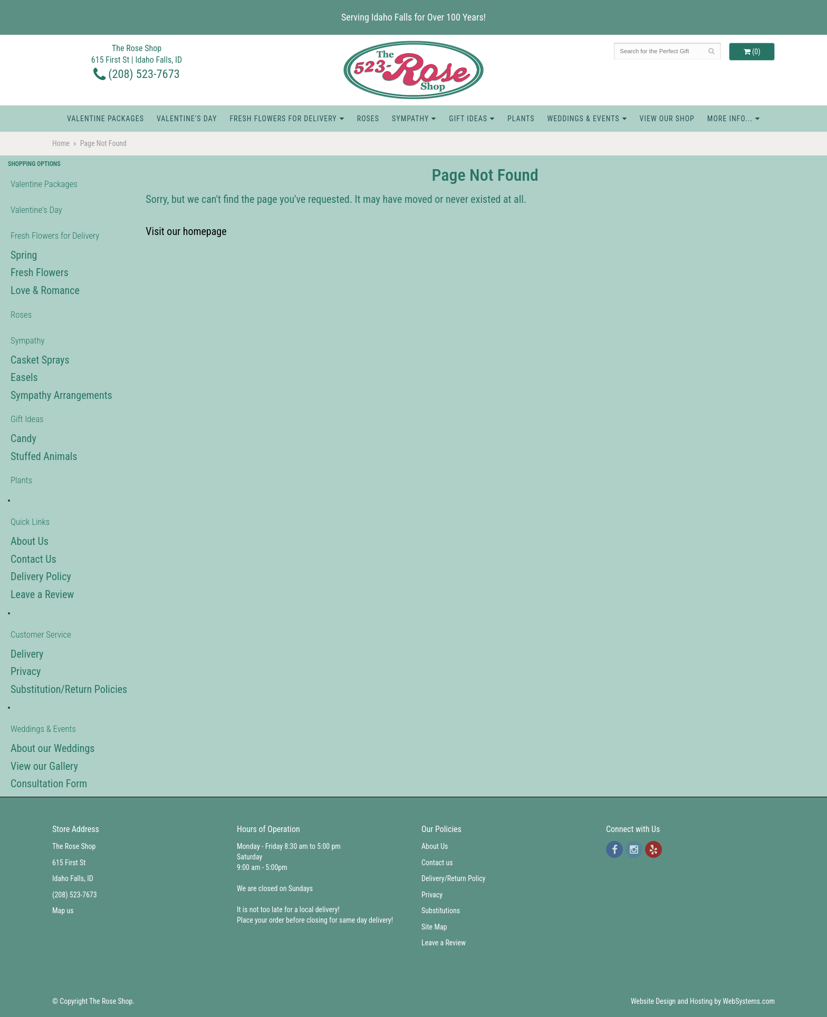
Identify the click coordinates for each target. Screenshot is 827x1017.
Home (61, 143)
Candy (23, 438)
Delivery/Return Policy (453, 878)
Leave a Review (42, 594)
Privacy (26, 671)
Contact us (437, 862)
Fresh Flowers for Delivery (282, 118)
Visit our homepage (186, 231)
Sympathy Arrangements (61, 395)
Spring (24, 255)
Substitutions (440, 910)
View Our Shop (667, 118)
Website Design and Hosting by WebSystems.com (703, 1001)
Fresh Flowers (40, 272)
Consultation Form (49, 783)
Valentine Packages (105, 118)
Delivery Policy (41, 576)
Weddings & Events (583, 118)
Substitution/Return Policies (69, 689)
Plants (521, 118)
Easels (24, 377)
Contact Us (33, 559)
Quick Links (30, 521)
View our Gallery (44, 766)
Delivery (27, 654)
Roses (368, 118)
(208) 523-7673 (136, 74)
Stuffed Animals (44, 456)
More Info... (730, 118)
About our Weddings (52, 748)
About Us (30, 541)
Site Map (434, 927)
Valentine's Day (187, 118)
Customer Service (41, 634)
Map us (63, 910)
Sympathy (410, 118)
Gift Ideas (468, 118)
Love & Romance (45, 290)
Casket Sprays (40, 360)
